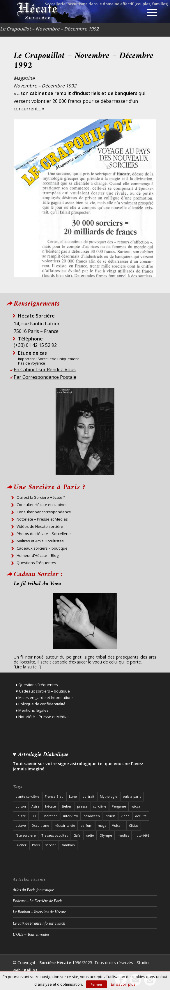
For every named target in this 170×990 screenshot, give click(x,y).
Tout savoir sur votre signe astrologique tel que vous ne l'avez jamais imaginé (78, 766)
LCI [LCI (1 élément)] (33, 816)
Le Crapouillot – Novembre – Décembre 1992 (49, 29)
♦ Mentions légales (32, 710)
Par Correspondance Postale (45, 377)
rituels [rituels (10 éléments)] (110, 816)
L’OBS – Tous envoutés (31, 934)
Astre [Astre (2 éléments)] (35, 806)
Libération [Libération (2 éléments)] (50, 816)
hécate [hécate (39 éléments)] (50, 806)
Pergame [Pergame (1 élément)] (119, 806)
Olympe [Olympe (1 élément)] (106, 835)
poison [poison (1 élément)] (20, 806)
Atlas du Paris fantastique (33, 890)
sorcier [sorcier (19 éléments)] (50, 845)
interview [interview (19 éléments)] (70, 816)
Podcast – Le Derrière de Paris (38, 901)
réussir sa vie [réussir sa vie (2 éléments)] (65, 825)
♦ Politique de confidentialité (41, 703)
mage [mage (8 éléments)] (102, 825)
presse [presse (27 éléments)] (82, 806)
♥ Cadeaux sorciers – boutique (43, 691)
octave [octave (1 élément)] (20, 825)
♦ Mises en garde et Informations (45, 697)
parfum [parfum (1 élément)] (86, 825)
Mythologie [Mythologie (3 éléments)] (108, 796)
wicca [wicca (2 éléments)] (136, 806)
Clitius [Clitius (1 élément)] (133, 825)
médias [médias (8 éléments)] (123, 835)
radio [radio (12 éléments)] (90, 835)
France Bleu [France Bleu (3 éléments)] (54, 796)
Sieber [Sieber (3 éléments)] (66, 806)
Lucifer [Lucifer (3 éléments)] (20, 845)
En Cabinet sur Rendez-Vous (45, 369)
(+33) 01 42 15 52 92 (35, 345)
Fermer (96, 984)
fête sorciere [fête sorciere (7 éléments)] (25, 835)
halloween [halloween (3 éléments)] (92, 816)
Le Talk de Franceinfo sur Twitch (39, 923)
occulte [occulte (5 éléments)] (141, 816)
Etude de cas (32, 353)
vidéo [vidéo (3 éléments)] (125, 816)
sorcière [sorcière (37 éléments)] (99, 806)
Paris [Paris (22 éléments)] (36, 845)
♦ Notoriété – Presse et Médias (43, 716)
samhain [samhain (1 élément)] (68, 845)
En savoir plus (123, 984)
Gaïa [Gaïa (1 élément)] (76, 835)
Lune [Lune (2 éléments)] (73, 796)
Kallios (30, 970)
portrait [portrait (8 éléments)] (88, 796)
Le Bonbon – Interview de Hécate (39, 912)
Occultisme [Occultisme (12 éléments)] (40, 825)
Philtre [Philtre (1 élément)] (20, 816)
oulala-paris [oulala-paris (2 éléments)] (132, 796)
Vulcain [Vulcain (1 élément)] (117, 825)
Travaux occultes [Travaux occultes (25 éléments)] (54, 835)
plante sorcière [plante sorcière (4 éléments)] (27, 796)
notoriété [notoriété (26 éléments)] (141, 835)
